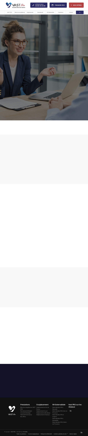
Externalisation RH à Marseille (57, 408)
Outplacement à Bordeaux (43, 413)
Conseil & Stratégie (25, 413)
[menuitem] (9, 12)
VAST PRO (13, 431)
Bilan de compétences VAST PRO (27, 408)
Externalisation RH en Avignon (58, 415)
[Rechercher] (80, 12)
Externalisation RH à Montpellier (57, 419)
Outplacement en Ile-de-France (42, 408)
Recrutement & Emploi (26, 411)
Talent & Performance (26, 414)
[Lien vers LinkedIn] (70, 411)
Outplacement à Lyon (42, 411)
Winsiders (25, 431)
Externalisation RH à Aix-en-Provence (60, 411)
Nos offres (23, 416)
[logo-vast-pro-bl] (15, 5)
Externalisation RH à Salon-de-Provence (59, 423)
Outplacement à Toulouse (43, 414)
